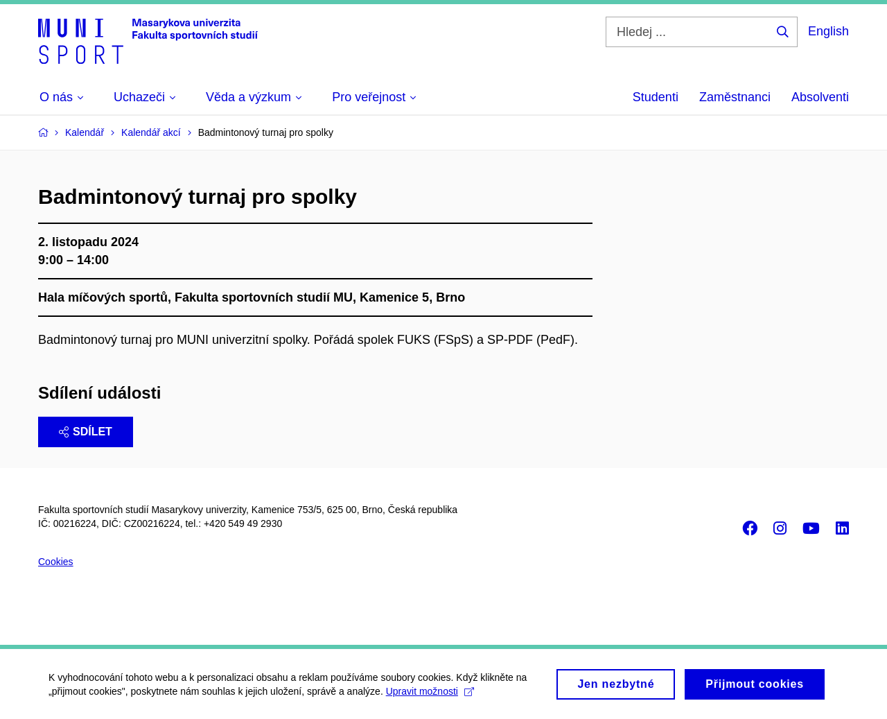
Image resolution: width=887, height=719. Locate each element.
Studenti (655, 97)
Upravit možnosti (430, 696)
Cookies (55, 561)
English (828, 31)
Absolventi (820, 97)
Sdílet (85, 432)
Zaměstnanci (735, 97)
